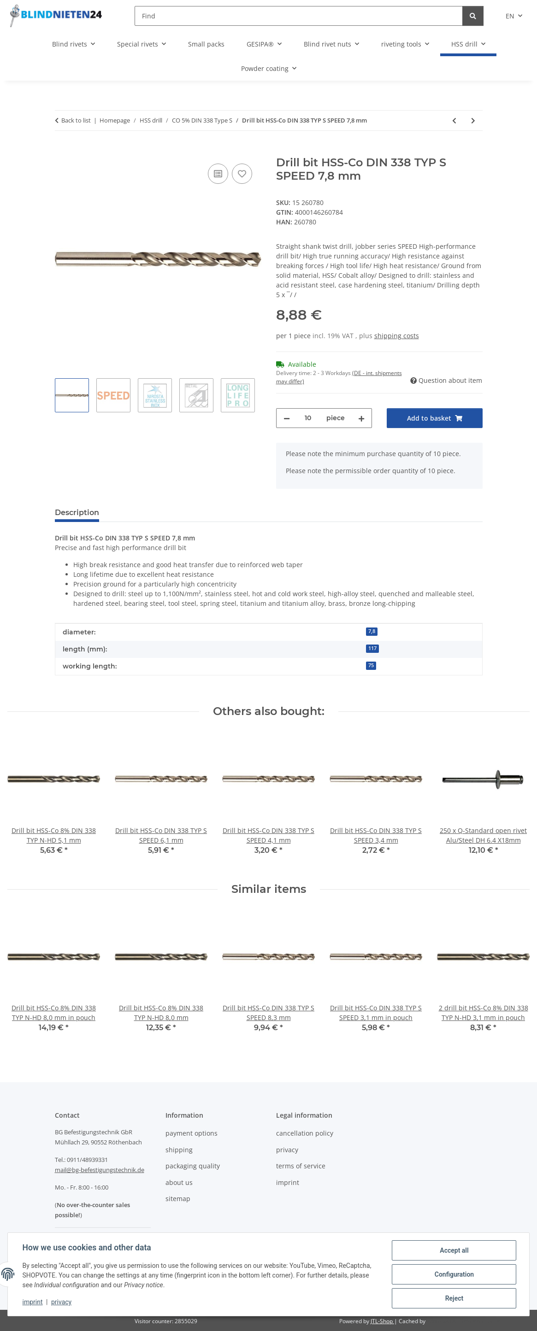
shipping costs (396, 335)
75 (371, 665)
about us (179, 1182)
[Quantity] (308, 418)
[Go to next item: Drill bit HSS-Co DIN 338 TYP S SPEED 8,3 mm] (473, 120)
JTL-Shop (382, 1321)
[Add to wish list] (242, 174)
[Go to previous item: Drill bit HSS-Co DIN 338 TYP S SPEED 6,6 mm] (454, 120)
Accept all (454, 1250)
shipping (179, 1149)
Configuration (453, 1274)
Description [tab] (77, 512)
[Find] (299, 16)
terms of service (300, 1165)
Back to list (76, 120)
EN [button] (510, 16)
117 (372, 648)
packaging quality (192, 1165)
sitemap (177, 1198)
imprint (33, 1302)
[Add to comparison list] (218, 174)
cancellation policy (304, 1133)
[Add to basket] (62, 151)
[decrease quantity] (287, 418)
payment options (191, 1133)
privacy (61, 1302)
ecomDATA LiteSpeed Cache (463, 1321)
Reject (454, 1298)
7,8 (371, 631)
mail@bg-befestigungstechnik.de (99, 1170)
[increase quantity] (361, 418)
